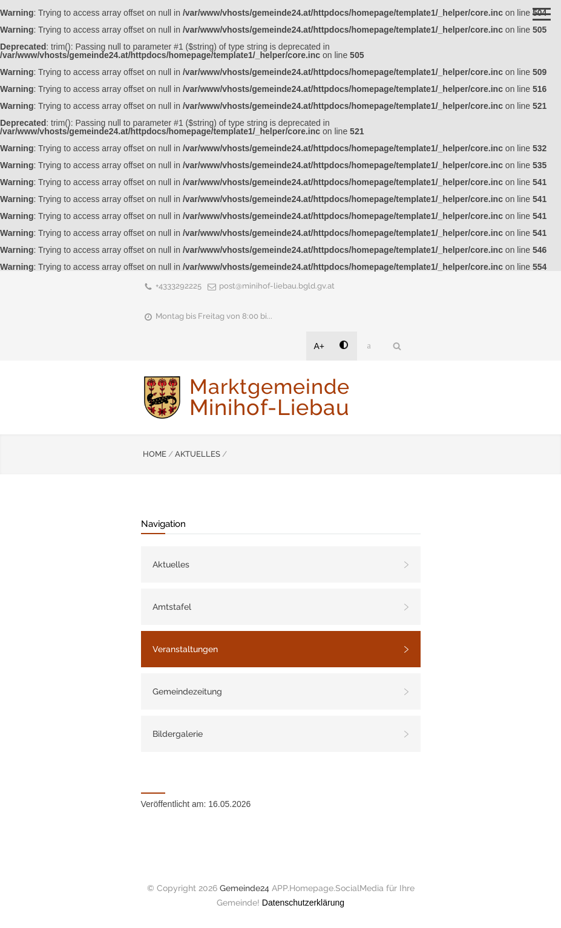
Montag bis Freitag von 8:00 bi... (214, 316)
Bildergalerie (178, 734)
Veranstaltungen (185, 649)
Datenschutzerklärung (303, 902)
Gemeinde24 (244, 888)
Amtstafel (172, 607)
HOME (154, 454)
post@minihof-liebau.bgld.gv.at (277, 285)
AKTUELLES (197, 454)
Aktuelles (171, 564)
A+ (319, 346)
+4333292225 (179, 285)
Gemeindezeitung (187, 691)
